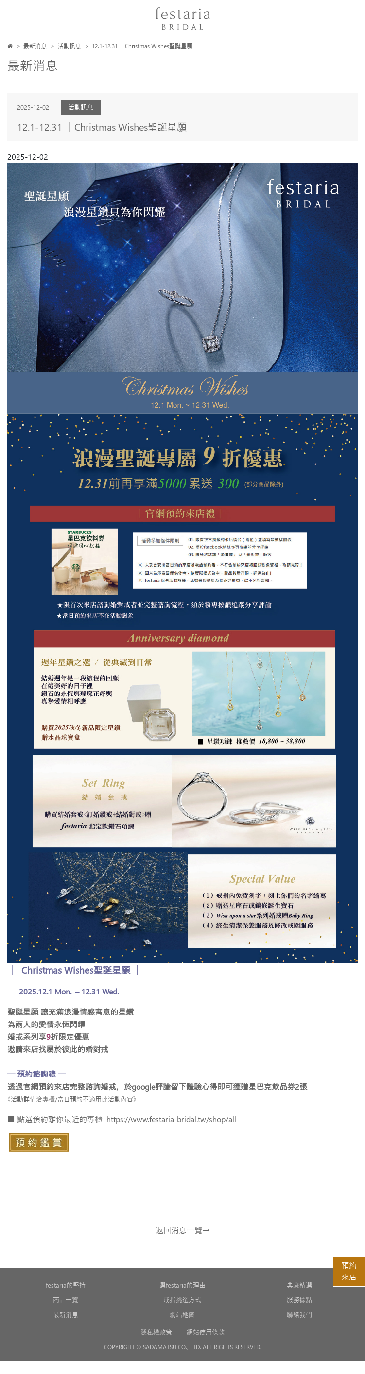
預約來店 (349, 1270)
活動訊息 (69, 46)
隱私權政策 (156, 1332)
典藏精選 (299, 1285)
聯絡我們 (299, 1314)
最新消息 (35, 46)
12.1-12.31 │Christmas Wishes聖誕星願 (142, 46)
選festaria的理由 (182, 1285)
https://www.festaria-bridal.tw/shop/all (171, 1119)
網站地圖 (182, 1314)
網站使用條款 (206, 1332)
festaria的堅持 (66, 1285)
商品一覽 (65, 1299)
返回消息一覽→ (183, 1230)
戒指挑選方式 (182, 1299)
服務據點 (299, 1299)
